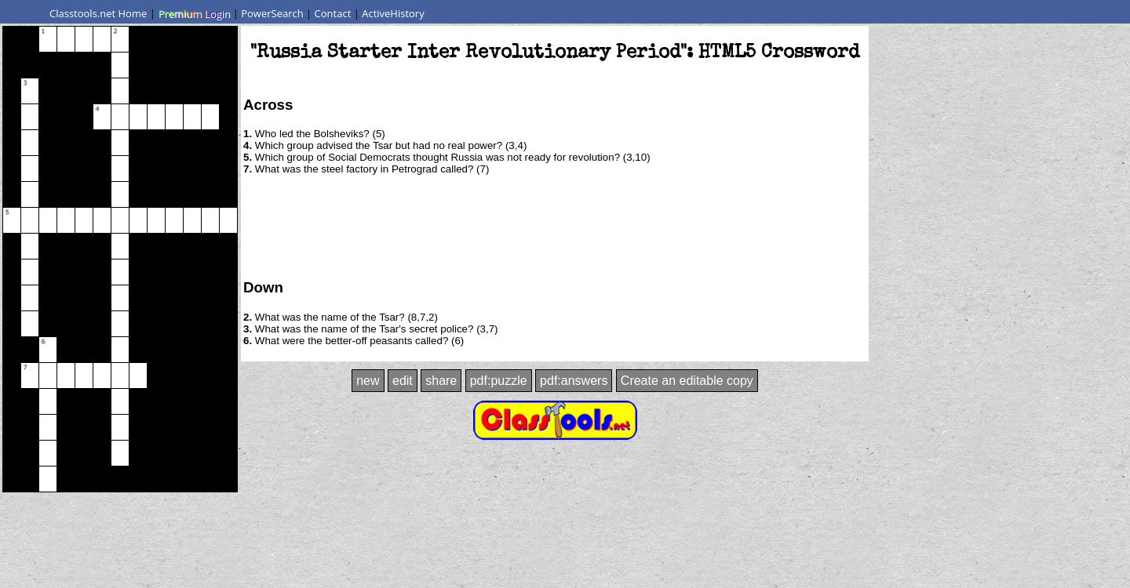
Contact (333, 13)
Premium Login (194, 13)
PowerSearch (272, 13)
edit (402, 380)
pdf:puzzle (498, 380)
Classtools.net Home (98, 13)
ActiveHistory (393, 13)
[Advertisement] (554, 226)
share (441, 380)
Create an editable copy (687, 380)
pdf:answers (573, 380)
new (367, 380)
